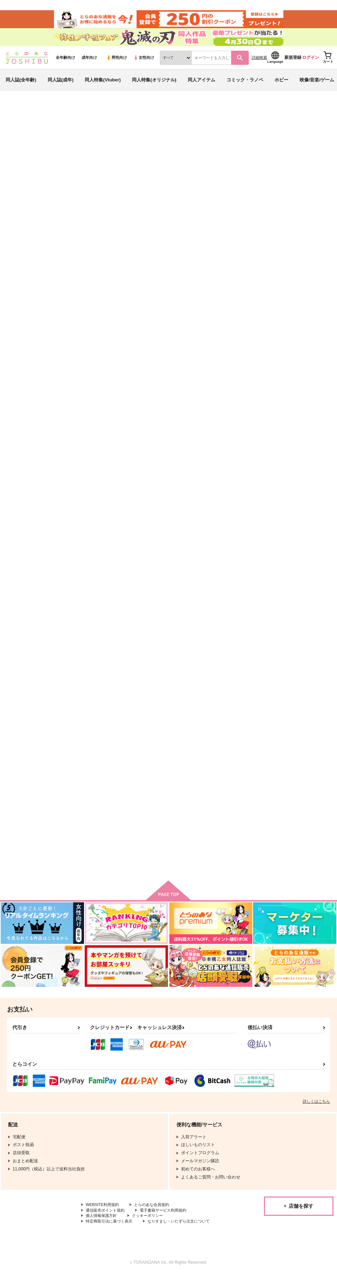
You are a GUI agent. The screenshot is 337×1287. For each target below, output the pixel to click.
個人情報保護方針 (103, 1227)
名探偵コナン (40, 156)
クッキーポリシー (152, 1227)
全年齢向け (65, 64)
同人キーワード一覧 (78, 116)
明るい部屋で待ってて (165, 816)
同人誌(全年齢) (21, 85)
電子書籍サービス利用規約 (168, 1221)
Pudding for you (224, 493)
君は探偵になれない (227, 816)
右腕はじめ (283, 658)
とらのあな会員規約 (156, 1215)
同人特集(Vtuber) (103, 85)
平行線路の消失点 (95, 816)
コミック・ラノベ (245, 85)
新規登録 (292, 63)
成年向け (89, 64)
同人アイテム (201, 85)
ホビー (281, 85)
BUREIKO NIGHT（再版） (218, 150)
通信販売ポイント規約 (107, 1221)
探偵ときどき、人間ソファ (104, 658)
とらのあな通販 (18, 116)
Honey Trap (298, 150)
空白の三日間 (286, 336)
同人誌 (46, 116)
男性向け (116, 63)
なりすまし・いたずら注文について (185, 1233)
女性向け (143, 63)
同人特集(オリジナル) (154, 85)
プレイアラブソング (292, 816)
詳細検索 (259, 64)
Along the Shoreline (163, 658)
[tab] (105, 227)
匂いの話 (216, 336)
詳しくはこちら (316, 1112)
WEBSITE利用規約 (104, 1215)
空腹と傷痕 (153, 493)
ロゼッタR (261, 150)
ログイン (310, 63)
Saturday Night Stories (231, 658)
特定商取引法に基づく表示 (111, 1233)
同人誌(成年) (61, 85)
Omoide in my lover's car (104, 493)
